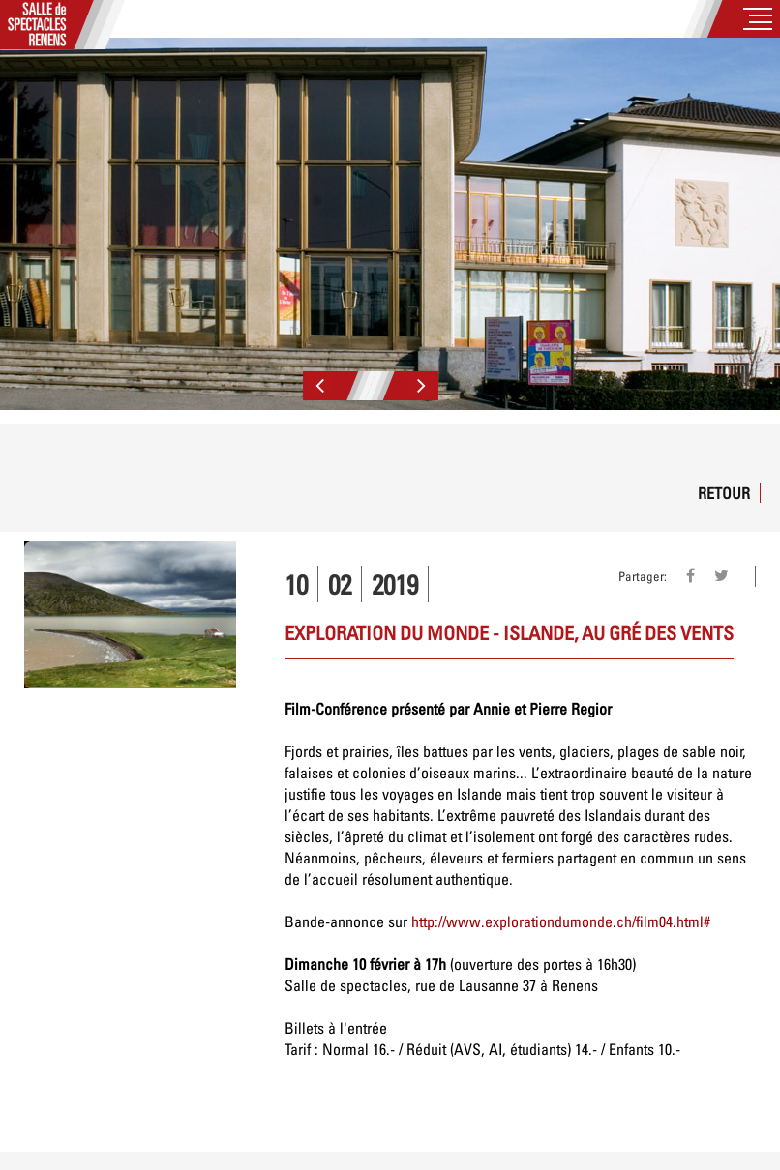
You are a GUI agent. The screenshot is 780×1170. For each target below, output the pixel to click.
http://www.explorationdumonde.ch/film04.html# (560, 921)
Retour (724, 493)
